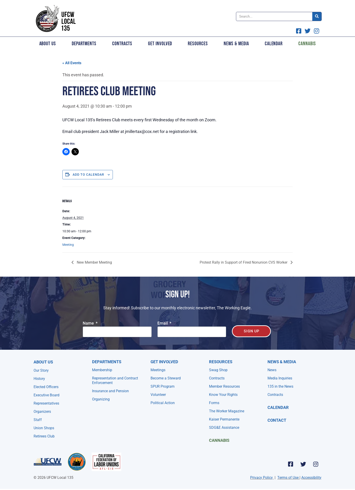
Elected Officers (46, 387)
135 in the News (280, 386)
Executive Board (46, 395)
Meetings (158, 370)
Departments (84, 43)
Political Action (163, 403)
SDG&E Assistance (224, 427)
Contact (277, 420)
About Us (47, 43)
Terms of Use (288, 477)
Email (163, 323)
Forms (214, 403)
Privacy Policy (261, 477)
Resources (198, 43)
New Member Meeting (94, 262)
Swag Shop (218, 370)
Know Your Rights (223, 394)
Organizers (42, 411)
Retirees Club (44, 436)
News (272, 370)
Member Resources (224, 386)
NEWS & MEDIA (282, 361)
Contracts (122, 43)
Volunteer (158, 394)
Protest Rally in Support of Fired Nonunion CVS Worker (244, 262)
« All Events (71, 63)
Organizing (101, 399)
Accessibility (311, 477)
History (39, 378)
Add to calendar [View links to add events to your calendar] (88, 174)
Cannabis (307, 43)
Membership (102, 370)
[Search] (316, 16)
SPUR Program (163, 386)
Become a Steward (166, 378)
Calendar (274, 43)
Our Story (41, 370)
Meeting (68, 244)
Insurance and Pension (110, 391)
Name (89, 323)
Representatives (46, 403)
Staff (38, 420)
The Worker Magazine (226, 411)
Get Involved (160, 43)
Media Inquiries (280, 378)
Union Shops (44, 428)
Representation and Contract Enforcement (115, 380)
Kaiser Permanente (224, 419)
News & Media (236, 43)
